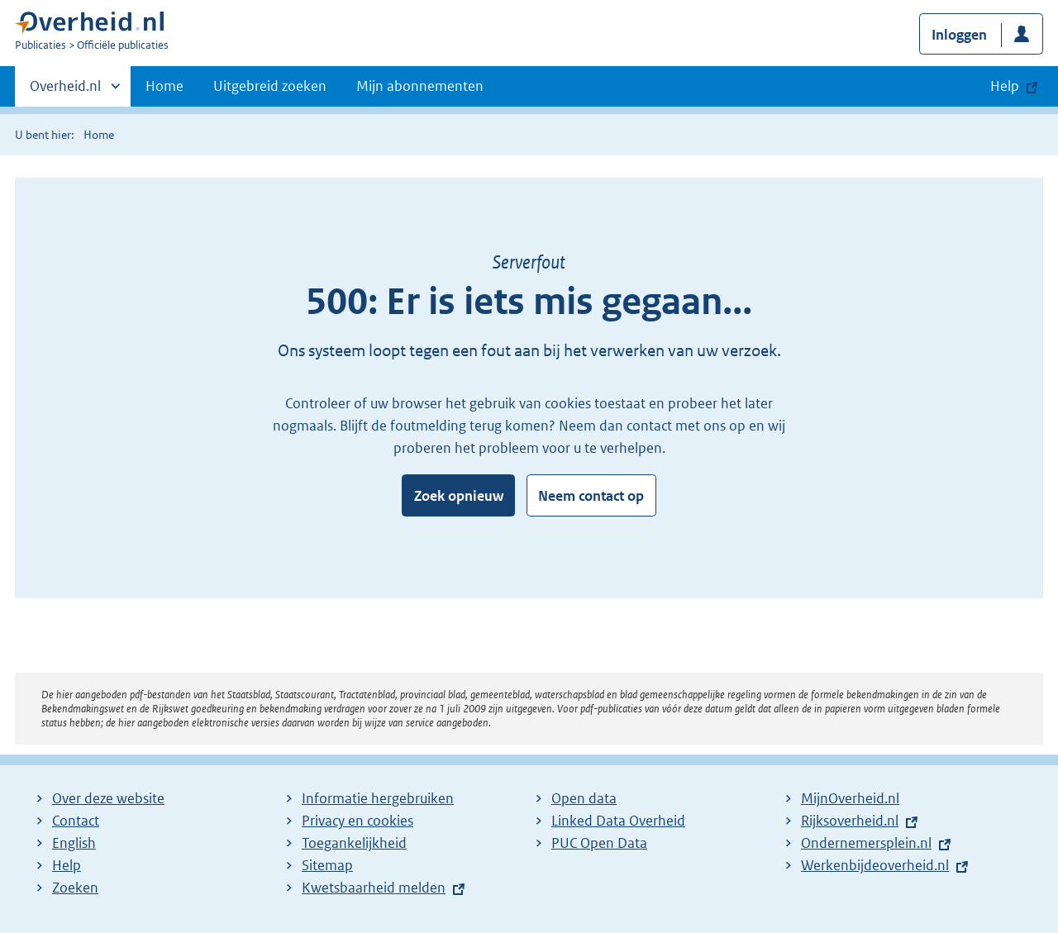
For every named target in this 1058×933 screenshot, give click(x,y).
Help (66, 865)
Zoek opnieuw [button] (458, 496)
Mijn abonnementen (420, 86)
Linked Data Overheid (618, 821)
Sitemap (327, 865)
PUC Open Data (599, 843)
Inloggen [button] (959, 35)
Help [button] (1004, 86)
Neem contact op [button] (591, 496)
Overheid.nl (65, 91)
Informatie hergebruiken (378, 798)
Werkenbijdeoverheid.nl (875, 865)
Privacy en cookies (357, 821)
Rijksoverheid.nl (849, 821)
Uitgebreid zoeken (269, 86)
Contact (75, 821)
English (74, 843)
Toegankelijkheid (354, 843)
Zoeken (75, 887)
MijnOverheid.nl (850, 798)
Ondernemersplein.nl (866, 843)
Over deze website (108, 798)
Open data (584, 798)
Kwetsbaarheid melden (374, 887)
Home (164, 86)
